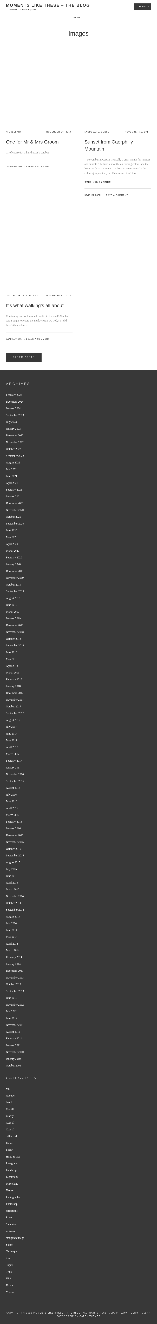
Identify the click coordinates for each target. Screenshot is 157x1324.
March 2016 (12, 814)
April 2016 (12, 808)
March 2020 (12, 550)
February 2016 (14, 821)
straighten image (15, 1237)
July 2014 (11, 923)
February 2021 (14, 489)
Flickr (9, 1149)
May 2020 (11, 537)
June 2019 (11, 604)
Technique (11, 1251)
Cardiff (10, 1109)
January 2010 (13, 1058)
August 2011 (13, 1031)
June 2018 (11, 652)
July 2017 (11, 726)
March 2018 (12, 672)
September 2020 (15, 523)
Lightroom (12, 1176)
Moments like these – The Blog (48, 5)
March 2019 (12, 611)
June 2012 (11, 1018)
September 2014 (15, 909)
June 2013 (11, 997)
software (10, 1231)
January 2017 (13, 767)
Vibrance (11, 1292)
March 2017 (12, 754)
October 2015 (13, 848)
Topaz (9, 1264)
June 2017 (11, 733)
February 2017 (14, 760)
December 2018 (14, 625)
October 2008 (13, 1065)
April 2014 (12, 943)
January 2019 (13, 618)
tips (8, 1258)
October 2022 (13, 449)
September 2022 (15, 455)
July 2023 (11, 421)
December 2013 (14, 970)
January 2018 (13, 686)
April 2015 (12, 882)
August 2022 (13, 462)
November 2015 (15, 841)
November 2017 (15, 699)
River (9, 1217)
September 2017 (15, 713)
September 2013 (15, 991)
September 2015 (15, 855)
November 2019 (15, 577)
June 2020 (11, 530)
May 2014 (11, 936)
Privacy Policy (127, 1313)
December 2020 (14, 503)
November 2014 (15, 896)
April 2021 (12, 482)
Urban (9, 1285)
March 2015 (12, 889)
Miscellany (14, 132)
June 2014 (11, 930)
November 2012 (15, 1004)
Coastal (10, 1122)
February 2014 (14, 957)
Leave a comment (38, 166)
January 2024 (13, 408)
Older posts (24, 357)
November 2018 (15, 631)
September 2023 (15, 415)
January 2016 (13, 828)
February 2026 (14, 394)
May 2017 (11, 740)
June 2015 (11, 875)
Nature (10, 1190)
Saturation (11, 1224)
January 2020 (13, 564)
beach (9, 1102)
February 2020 (14, 557)
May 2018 (11, 659)
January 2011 (13, 1045)
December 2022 (14, 435)
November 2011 (15, 1024)
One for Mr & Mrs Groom (32, 142)
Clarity (10, 1115)
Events (10, 1143)
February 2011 (14, 1038)
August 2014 (13, 916)
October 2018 (13, 638)
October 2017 (13, 706)
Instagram (11, 1163)
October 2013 (13, 984)
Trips (9, 1271)
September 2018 (15, 645)
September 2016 (15, 781)
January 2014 (13, 964)
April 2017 (12, 747)
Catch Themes (90, 1316)
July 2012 (11, 1011)
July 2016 (11, 794)
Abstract (10, 1095)
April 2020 (12, 543)
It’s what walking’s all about (35, 305)
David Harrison (14, 166)
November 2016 (15, 774)
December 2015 (14, 835)
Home (77, 17)
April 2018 (12, 665)
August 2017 (13, 720)
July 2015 (11, 869)
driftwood (11, 1136)
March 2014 (12, 950)
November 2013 (15, 977)
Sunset (106, 132)
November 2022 (15, 442)
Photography (13, 1197)
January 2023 (13, 428)
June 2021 (11, 476)
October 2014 (13, 903)
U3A (8, 1278)
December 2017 (14, 692)
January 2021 (13, 496)
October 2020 (13, 516)
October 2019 (13, 584)
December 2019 (14, 571)
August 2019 (13, 598)
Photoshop (12, 1203)
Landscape (91, 132)
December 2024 (14, 401)
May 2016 (11, 801)
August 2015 (13, 862)
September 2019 (15, 591)
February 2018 (14, 679)
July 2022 (11, 469)
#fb (8, 1088)
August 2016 (13, 787)
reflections (12, 1210)
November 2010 (15, 1052)
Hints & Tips (13, 1156)
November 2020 (15, 510)
